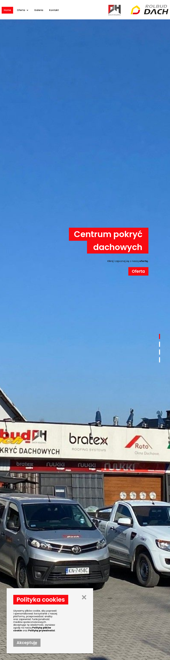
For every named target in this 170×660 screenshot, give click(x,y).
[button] (159, 336)
